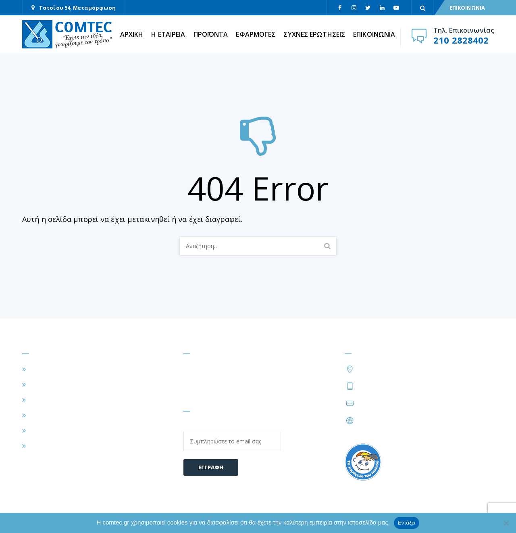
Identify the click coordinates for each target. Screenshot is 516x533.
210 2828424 (422, 385)
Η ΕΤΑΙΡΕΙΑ (168, 34)
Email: (232, 436)
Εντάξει (407, 523)
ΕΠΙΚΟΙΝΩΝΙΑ (467, 7)
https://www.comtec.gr (392, 420)
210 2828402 (461, 40)
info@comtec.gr (381, 403)
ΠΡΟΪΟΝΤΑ (211, 34)
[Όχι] (506, 523)
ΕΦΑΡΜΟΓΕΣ (255, 34)
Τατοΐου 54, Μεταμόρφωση (77, 7)
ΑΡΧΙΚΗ (132, 34)
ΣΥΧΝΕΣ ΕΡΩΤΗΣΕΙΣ (314, 34)
